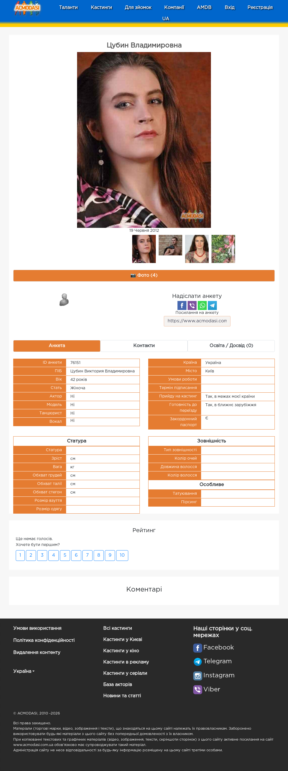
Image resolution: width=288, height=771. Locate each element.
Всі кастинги (117, 628)
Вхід (230, 8)
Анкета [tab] (57, 346)
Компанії (174, 8)
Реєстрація (260, 8)
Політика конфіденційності (44, 641)
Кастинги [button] (101, 8)
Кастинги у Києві (122, 640)
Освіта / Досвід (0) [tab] (231, 346)
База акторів (117, 685)
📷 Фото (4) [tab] (144, 275)
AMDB (204, 8)
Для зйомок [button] (138, 8)
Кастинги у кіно (121, 651)
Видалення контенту (36, 653)
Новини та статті (122, 696)
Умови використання (37, 628)
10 (122, 555)
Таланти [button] (68, 8)
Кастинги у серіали (125, 673)
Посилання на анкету (197, 319)
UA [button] (165, 19)
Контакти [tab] (144, 346)
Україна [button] (22, 671)
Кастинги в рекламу (126, 662)
